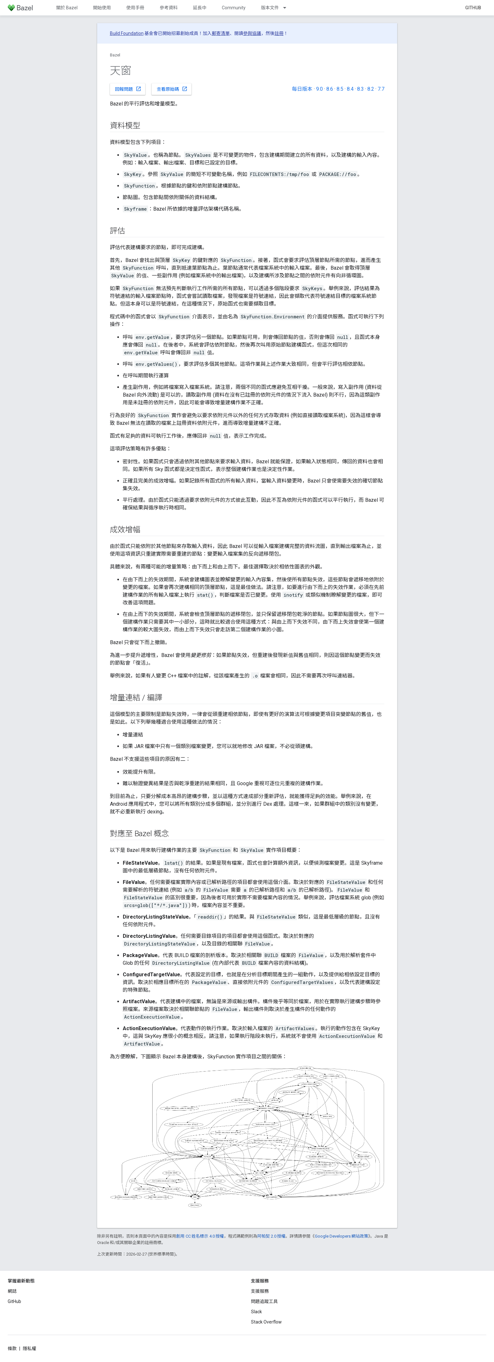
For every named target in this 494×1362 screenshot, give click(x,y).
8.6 (329, 89)
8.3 (360, 89)
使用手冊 (135, 7)
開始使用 (102, 7)
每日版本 (302, 89)
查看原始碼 (172, 89)
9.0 (319, 89)
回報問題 (128, 89)
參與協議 (252, 33)
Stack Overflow (266, 1321)
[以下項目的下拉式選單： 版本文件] (287, 7)
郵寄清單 (221, 33)
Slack (256, 1311)
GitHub (473, 7)
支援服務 (260, 1291)
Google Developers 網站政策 (341, 1236)
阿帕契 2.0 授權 (271, 1236)
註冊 (279, 33)
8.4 (350, 89)
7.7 (381, 89)
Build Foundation (127, 33)
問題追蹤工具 (264, 1301)
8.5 (340, 89)
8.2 (370, 89)
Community (234, 7)
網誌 (12, 1291)
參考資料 (169, 7)
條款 (12, 1348)
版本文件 (270, 7)
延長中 (199, 7)
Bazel (115, 55)
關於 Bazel (67, 7)
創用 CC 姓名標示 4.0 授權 (200, 1236)
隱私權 (29, 1348)
